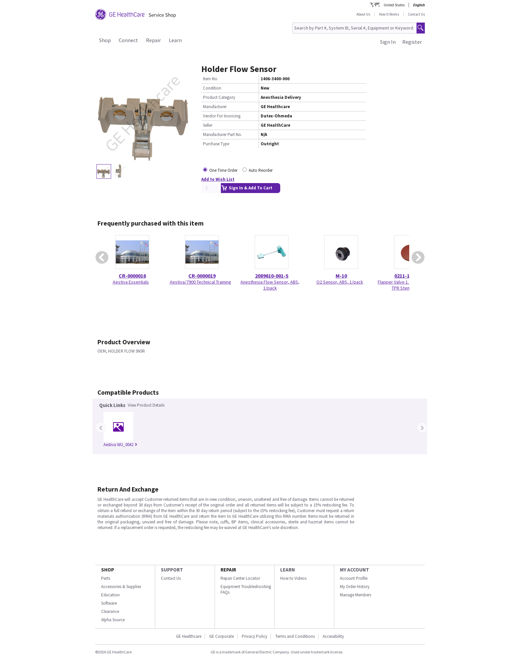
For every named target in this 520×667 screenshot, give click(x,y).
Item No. (210, 79)
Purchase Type (216, 144)
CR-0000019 (202, 275)
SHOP (107, 570)
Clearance (110, 611)
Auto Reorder (261, 170)
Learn (175, 40)
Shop (105, 40)
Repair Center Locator (240, 578)
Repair (153, 40)
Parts (105, 578)
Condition (212, 88)
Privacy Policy (254, 636)
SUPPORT (172, 570)
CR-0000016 (132, 275)
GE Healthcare (188, 636)
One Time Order (223, 170)
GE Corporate (221, 636)
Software (109, 603)
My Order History (354, 586)
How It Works (389, 14)
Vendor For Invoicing (221, 116)
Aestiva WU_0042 (120, 444)
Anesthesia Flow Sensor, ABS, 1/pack (269, 285)
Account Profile (353, 578)
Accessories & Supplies (121, 586)
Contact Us (416, 14)
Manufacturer (215, 106)
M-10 (341, 275)
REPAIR (228, 570)
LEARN (287, 570)
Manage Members (355, 595)
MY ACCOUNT (354, 570)
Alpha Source (113, 620)
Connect (128, 40)
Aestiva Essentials (131, 282)
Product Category (219, 97)
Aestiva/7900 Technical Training (200, 282)
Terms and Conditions (295, 636)
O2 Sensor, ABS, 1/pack (339, 282)
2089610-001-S (272, 275)
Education (110, 595)
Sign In (388, 41)
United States (394, 5)
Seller (207, 125)
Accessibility (333, 636)
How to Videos (293, 578)
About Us (363, 14)
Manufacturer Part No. (222, 134)
